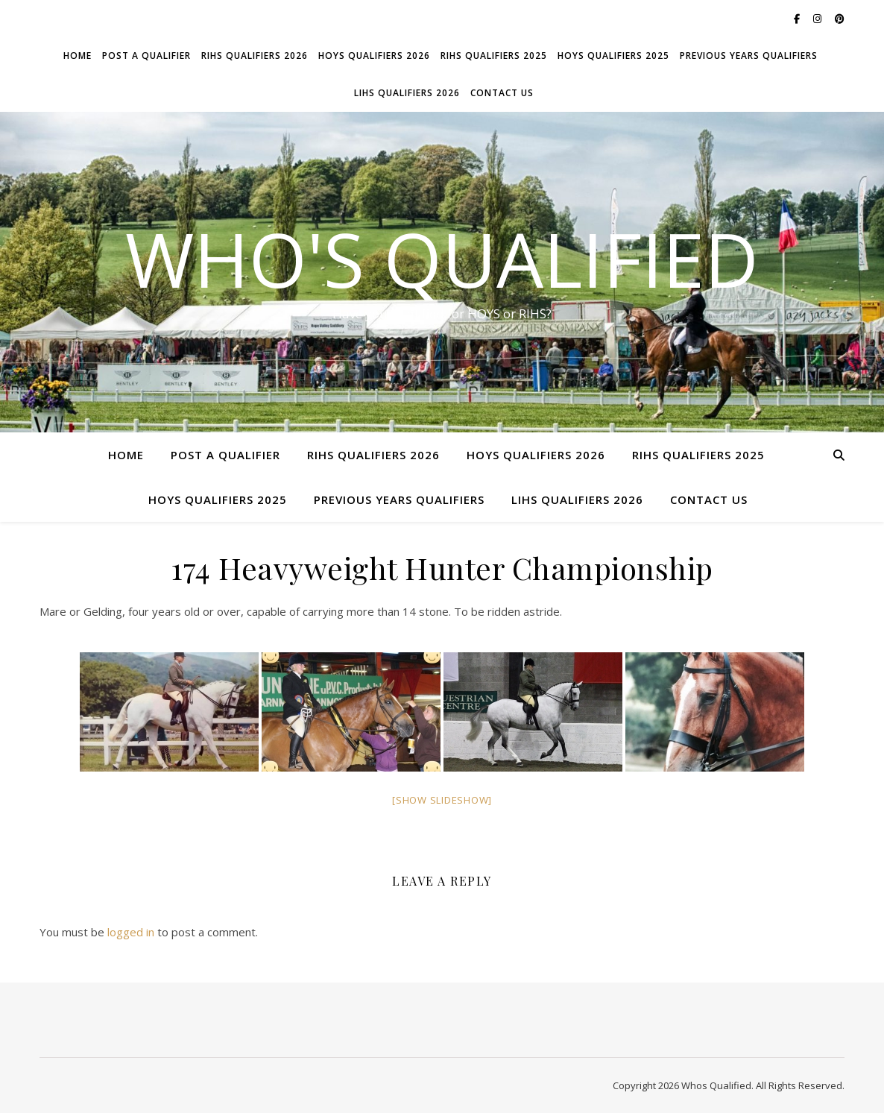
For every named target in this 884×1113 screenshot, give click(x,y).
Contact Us (502, 92)
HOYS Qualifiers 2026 (374, 55)
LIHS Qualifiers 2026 (407, 92)
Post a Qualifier (146, 55)
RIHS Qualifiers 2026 (254, 55)
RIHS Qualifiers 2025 (494, 55)
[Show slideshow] (442, 800)
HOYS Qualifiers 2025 (613, 55)
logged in (130, 931)
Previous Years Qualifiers (749, 55)
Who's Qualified (442, 258)
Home (77, 55)
